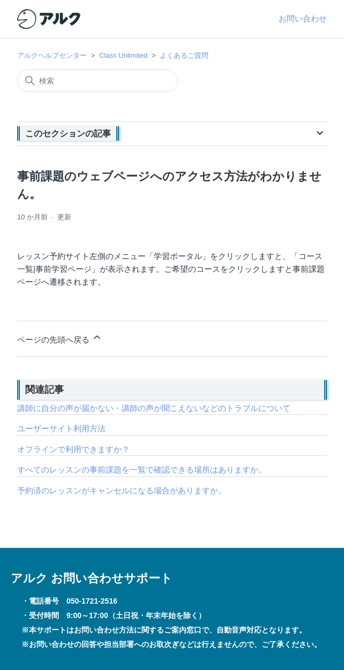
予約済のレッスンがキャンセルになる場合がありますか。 (121, 490)
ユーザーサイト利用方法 (61, 428)
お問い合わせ (303, 18)
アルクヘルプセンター (52, 55)
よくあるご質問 (184, 55)
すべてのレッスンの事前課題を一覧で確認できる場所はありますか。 (141, 469)
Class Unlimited (123, 55)
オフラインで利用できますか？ (73, 449)
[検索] (97, 81)
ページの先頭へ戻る (59, 338)
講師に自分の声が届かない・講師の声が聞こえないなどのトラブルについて (153, 408)
